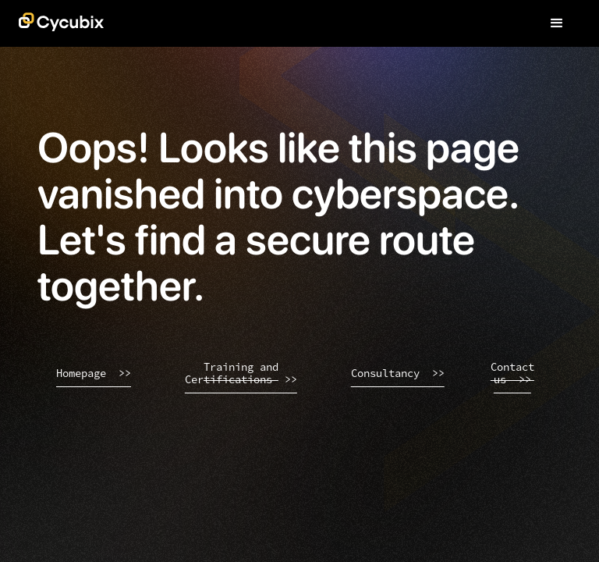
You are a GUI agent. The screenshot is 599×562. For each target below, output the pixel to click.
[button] (556, 23)
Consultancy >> (398, 373)
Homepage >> (93, 373)
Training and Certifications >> (241, 373)
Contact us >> (512, 373)
